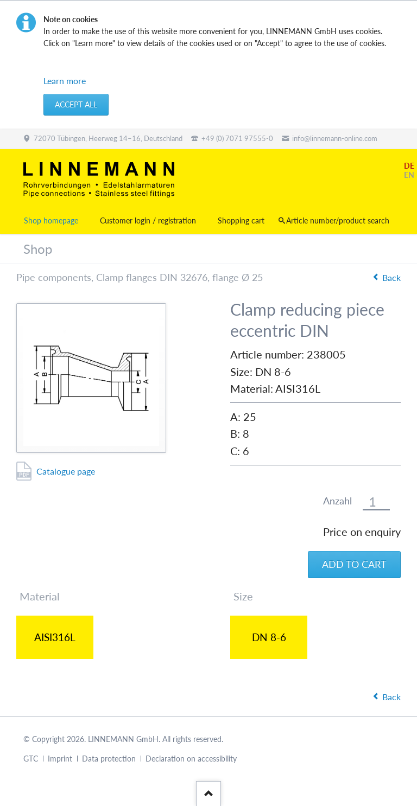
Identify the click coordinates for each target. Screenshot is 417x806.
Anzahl (337, 501)
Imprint (60, 758)
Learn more (64, 80)
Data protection (109, 758)
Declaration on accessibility (191, 758)
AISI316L (54, 637)
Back (391, 277)
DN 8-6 (269, 637)
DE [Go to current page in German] (409, 165)
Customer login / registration (148, 220)
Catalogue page (65, 471)
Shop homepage (51, 220)
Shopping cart (241, 220)
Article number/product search (337, 220)
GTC (30, 758)
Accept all (76, 104)
